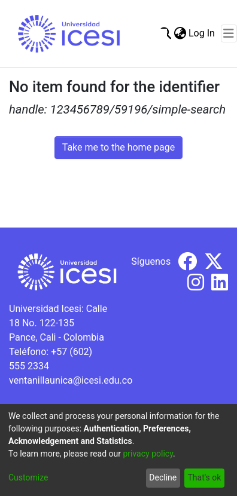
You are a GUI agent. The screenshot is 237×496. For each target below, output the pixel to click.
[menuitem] (179, 33)
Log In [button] (202, 33)
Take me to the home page (118, 147)
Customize (28, 477)
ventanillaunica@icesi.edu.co (70, 380)
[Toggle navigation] (229, 33)
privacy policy (148, 453)
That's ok (204, 477)
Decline (163, 477)
